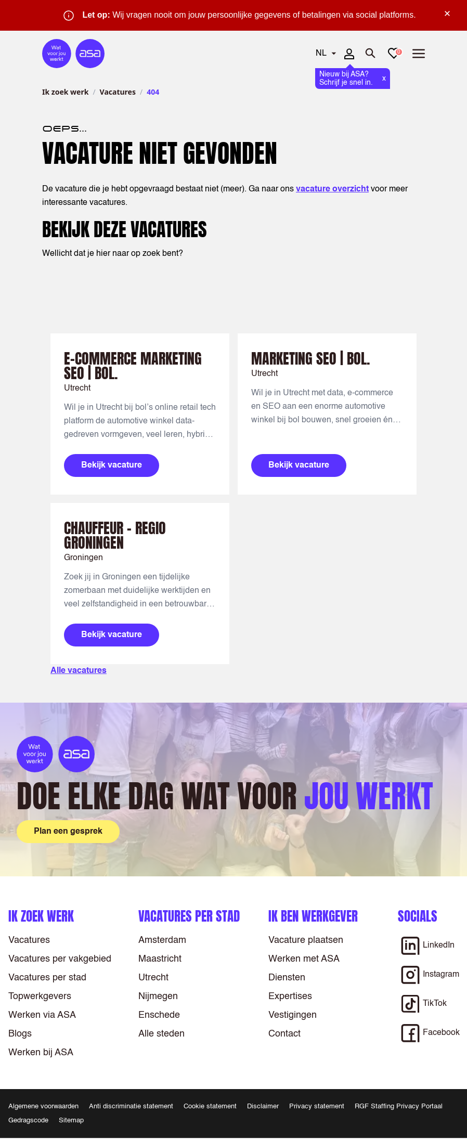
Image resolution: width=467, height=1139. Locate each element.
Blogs (20, 1034)
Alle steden (161, 1034)
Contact (284, 1034)
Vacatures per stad (47, 977)
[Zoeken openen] (370, 53)
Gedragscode (28, 1120)
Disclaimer (263, 1106)
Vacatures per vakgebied (59, 959)
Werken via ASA (42, 1015)
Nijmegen (158, 996)
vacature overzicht (332, 189)
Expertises (290, 996)
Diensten (286, 977)
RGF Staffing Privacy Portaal (399, 1106)
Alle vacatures (78, 671)
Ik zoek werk (65, 92)
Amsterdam (162, 940)
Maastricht (159, 959)
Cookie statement (210, 1106)
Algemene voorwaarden (43, 1106)
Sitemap (71, 1120)
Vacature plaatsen (305, 940)
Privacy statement (316, 1106)
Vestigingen (292, 1015)
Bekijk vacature (111, 465)
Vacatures (118, 92)
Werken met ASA (304, 959)
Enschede (159, 1015)
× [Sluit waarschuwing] (447, 13)
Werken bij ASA (40, 1052)
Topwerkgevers (39, 996)
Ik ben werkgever (313, 916)
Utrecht (153, 977)
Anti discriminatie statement (131, 1106)
